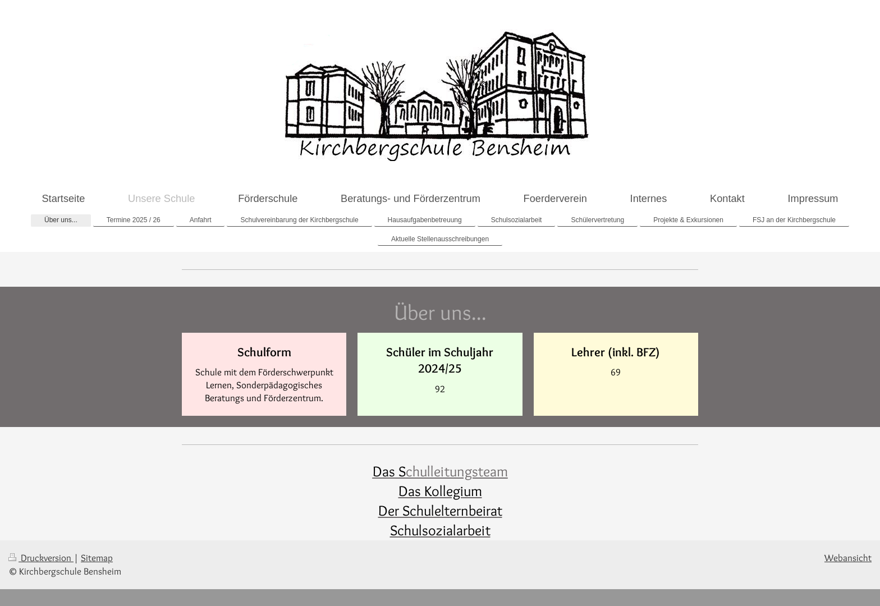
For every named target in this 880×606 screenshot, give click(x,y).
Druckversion (41, 557)
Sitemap (97, 557)
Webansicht (848, 557)
